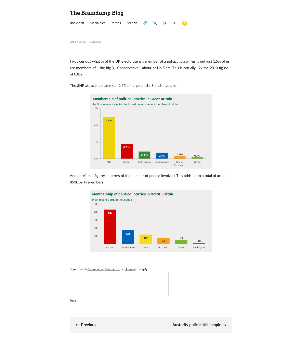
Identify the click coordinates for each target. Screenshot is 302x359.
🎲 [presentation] (165, 23)
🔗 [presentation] (145, 23)
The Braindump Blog (96, 12)
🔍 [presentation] (155, 23)
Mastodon (112, 269)
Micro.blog (95, 269)
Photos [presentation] (116, 23)
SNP (80, 85)
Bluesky (130, 269)
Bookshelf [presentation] (77, 23)
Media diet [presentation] (97, 23)
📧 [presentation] (174, 23)
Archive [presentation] (132, 23)
